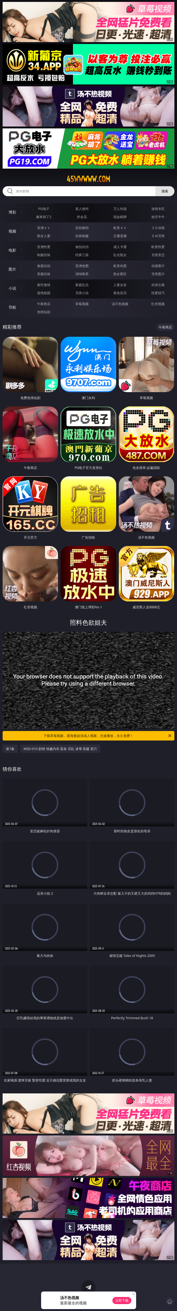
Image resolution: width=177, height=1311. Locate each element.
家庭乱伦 (82, 285)
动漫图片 (158, 265)
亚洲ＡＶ (43, 227)
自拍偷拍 (82, 227)
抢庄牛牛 (158, 216)
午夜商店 (43, 304)
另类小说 (82, 293)
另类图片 (158, 274)
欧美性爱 (158, 246)
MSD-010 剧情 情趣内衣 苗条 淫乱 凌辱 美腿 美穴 (60, 748)
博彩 (12, 212)
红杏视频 (158, 304)
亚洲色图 (82, 265)
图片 (12, 269)
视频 (12, 231)
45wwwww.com (88, 179)
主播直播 (120, 236)
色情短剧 (43, 312)
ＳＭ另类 (158, 236)
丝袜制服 (82, 236)
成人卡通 (120, 246)
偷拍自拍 (82, 246)
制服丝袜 (43, 255)
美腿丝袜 (43, 274)
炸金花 (82, 216)
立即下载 (122, 1300)
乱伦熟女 (120, 255)
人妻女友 (120, 285)
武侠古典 (158, 285)
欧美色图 (120, 265)
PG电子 (43, 208)
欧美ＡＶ (120, 227)
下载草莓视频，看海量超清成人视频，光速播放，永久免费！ (107, 736)
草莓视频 (82, 304)
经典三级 (82, 255)
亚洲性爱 (43, 246)
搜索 (165, 191)
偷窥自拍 (43, 265)
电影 (12, 250)
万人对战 (120, 208)
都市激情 (43, 285)
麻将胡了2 (43, 216)
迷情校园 (43, 293)
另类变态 (158, 255)
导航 (12, 307)
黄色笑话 (120, 293)
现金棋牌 (120, 216)
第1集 (10, 748)
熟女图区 (120, 274)
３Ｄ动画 (158, 227)
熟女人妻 (43, 236)
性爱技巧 (158, 293)
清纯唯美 (82, 274)
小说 (12, 288)
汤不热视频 (120, 304)
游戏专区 (158, 208)
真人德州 (82, 208)
